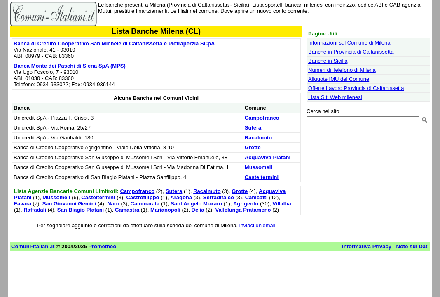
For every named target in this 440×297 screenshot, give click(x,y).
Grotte (253, 147)
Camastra (127, 210)
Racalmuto (258, 137)
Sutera (253, 128)
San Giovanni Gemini (69, 203)
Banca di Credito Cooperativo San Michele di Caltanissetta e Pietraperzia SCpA (114, 43)
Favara (22, 203)
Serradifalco (218, 197)
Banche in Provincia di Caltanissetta (350, 52)
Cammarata (145, 203)
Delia (198, 210)
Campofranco (262, 118)
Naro (113, 203)
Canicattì (256, 197)
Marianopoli (165, 210)
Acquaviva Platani (267, 157)
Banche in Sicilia (327, 61)
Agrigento (245, 203)
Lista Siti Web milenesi (335, 97)
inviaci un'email (257, 225)
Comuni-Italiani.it (32, 246)
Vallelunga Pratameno (243, 210)
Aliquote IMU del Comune (338, 79)
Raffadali (34, 210)
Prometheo (102, 246)
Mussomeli (258, 167)
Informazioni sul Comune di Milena (349, 43)
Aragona (181, 197)
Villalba (281, 203)
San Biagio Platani (80, 210)
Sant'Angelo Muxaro (196, 203)
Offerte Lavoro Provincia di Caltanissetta (356, 88)
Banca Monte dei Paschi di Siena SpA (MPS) (70, 66)
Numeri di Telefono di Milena (342, 70)
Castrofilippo (142, 197)
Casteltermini (262, 177)
